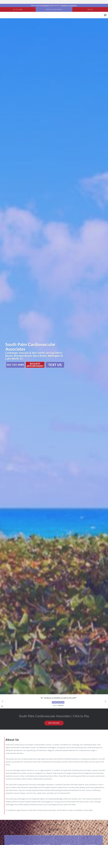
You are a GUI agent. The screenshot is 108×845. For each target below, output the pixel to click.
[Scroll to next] (105, 702)
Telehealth (45, 5)
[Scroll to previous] (3, 702)
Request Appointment (35, 364)
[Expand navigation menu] (105, 15)
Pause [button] (2, 706)
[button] (54, 9)
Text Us (55, 365)
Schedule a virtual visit (69, 5)
